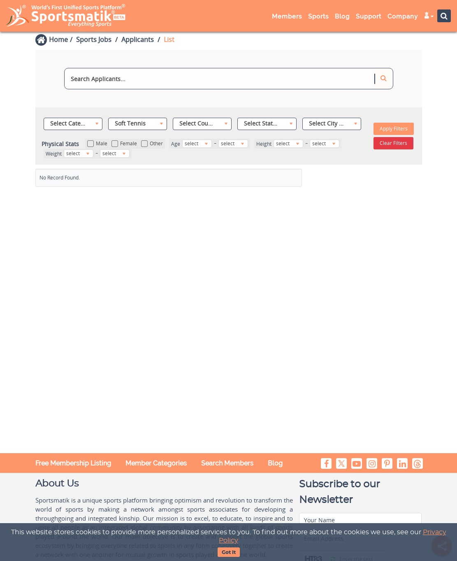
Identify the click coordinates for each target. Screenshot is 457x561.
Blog (342, 16)
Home (58, 39)
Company (402, 16)
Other (152, 143)
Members (287, 16)
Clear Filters (393, 143)
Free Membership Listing (73, 463)
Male (97, 143)
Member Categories (156, 463)
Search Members (227, 463)
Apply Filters (394, 128)
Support (368, 16)
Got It (229, 552)
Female (124, 143)
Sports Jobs (93, 39)
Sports (318, 16)
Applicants (137, 39)
